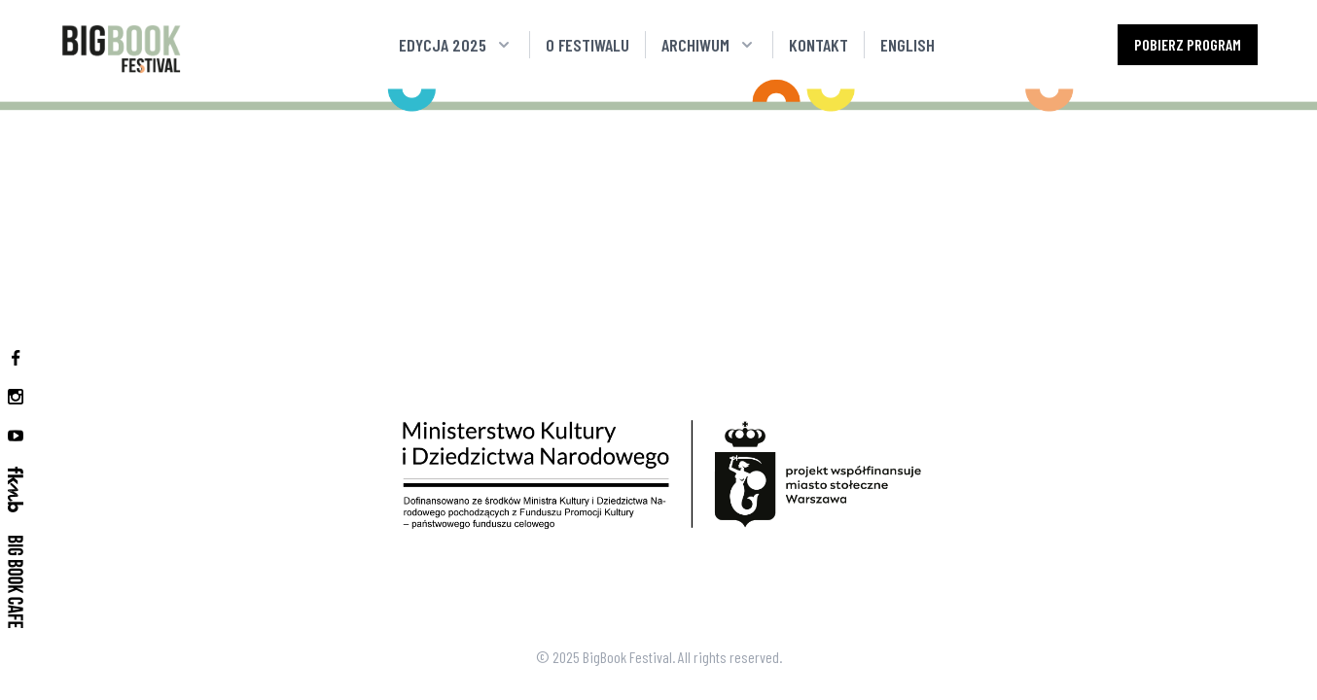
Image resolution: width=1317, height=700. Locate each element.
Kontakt (818, 44)
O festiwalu (587, 44)
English (907, 44)
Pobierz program (1187, 44)
